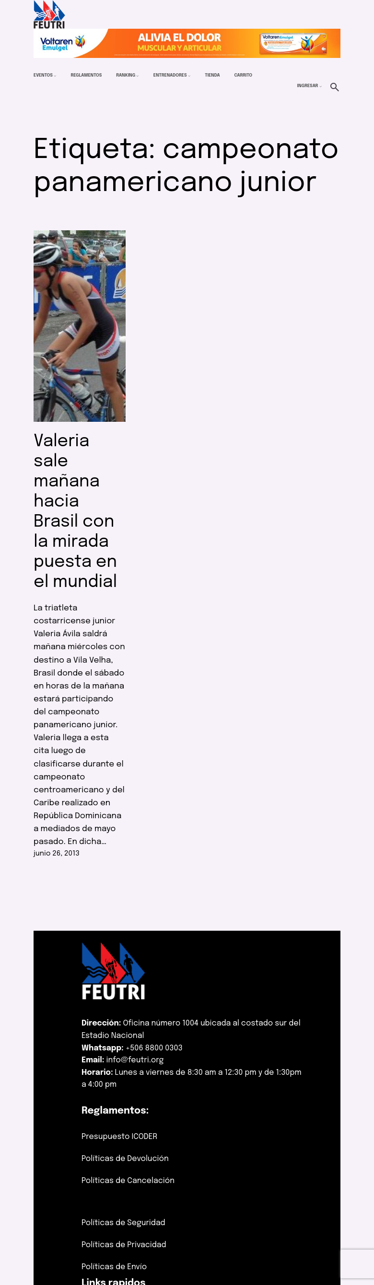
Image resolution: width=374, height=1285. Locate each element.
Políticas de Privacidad (124, 1245)
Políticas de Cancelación (128, 1181)
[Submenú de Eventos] (55, 76)
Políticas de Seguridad (123, 1223)
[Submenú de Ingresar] (320, 86)
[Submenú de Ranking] (137, 76)
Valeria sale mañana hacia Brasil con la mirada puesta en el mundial (75, 512)
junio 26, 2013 (57, 853)
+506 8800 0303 (154, 1048)
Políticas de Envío (114, 1267)
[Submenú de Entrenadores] (189, 76)
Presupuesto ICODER (119, 1137)
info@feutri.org (135, 1060)
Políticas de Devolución (125, 1159)
